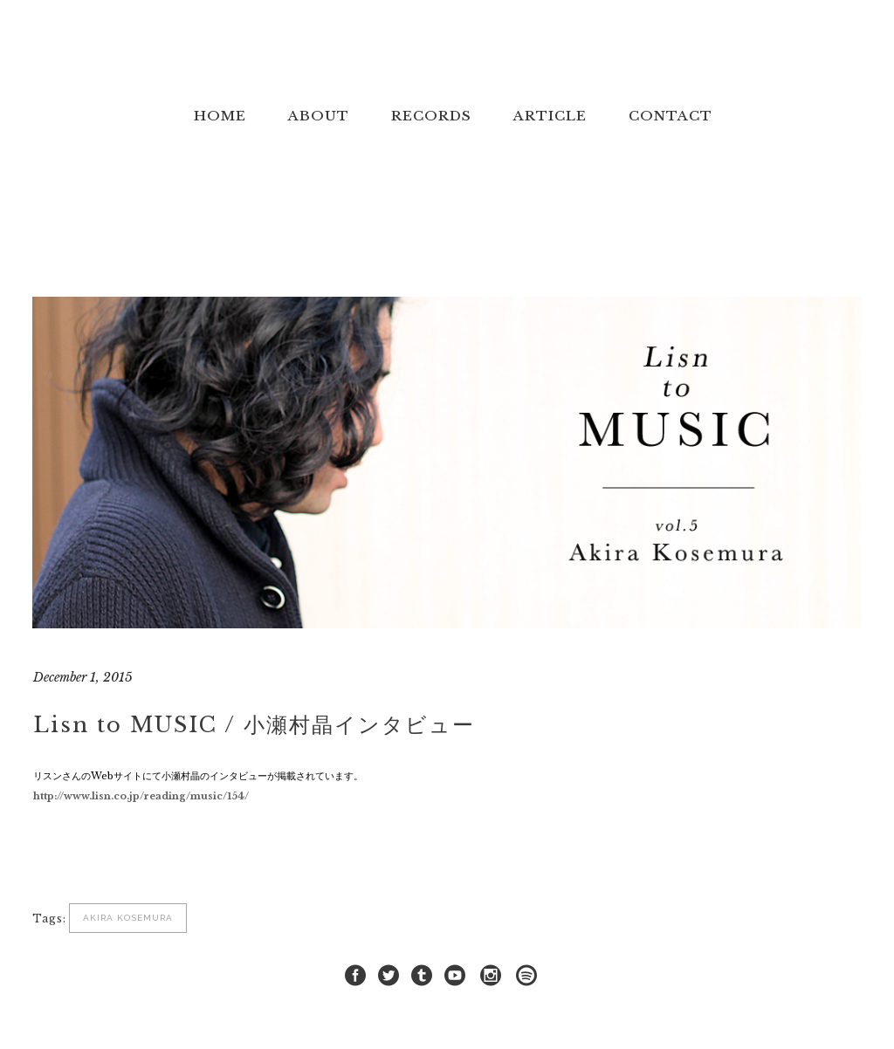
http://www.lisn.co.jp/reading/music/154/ (141, 796)
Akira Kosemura (128, 917)
